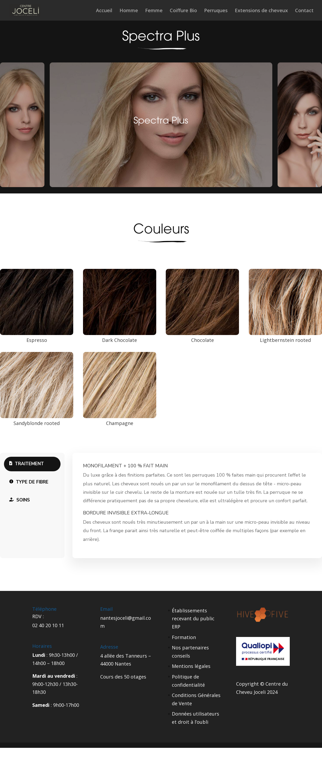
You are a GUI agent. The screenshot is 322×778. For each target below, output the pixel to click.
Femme (154, 10)
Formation (184, 637)
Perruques (216, 10)
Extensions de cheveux (261, 10)
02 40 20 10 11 (48, 625)
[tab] (32, 464)
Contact (304, 10)
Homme (128, 10)
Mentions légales (191, 666)
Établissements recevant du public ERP (193, 618)
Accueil (104, 10)
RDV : (38, 616)
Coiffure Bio (183, 10)
